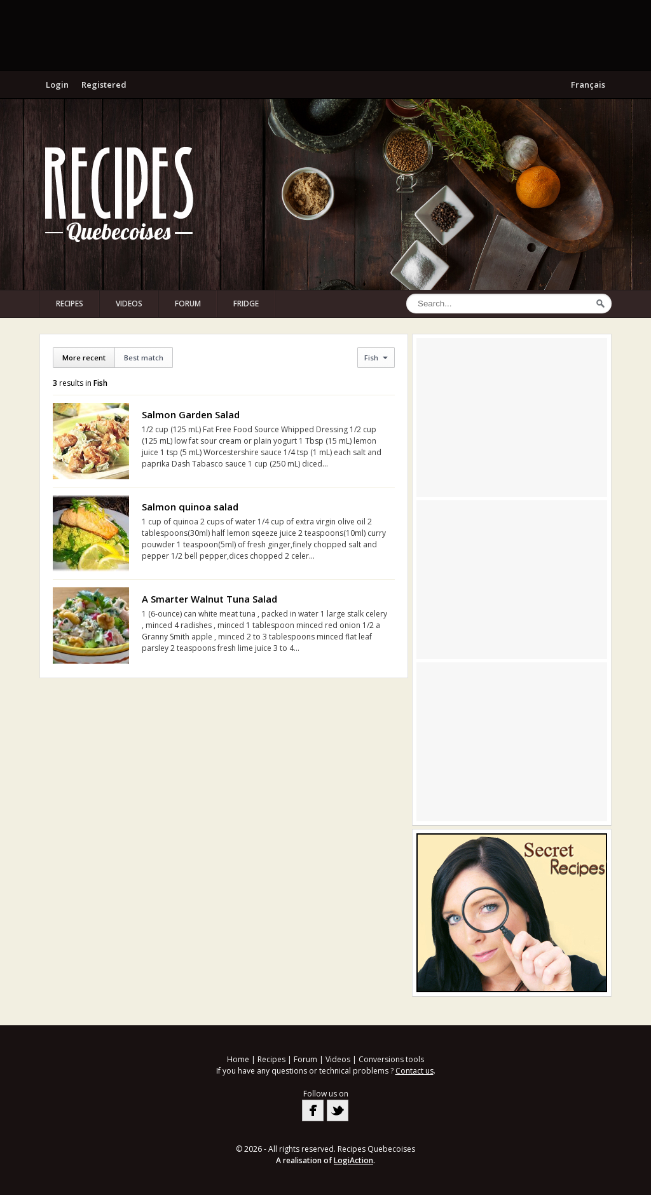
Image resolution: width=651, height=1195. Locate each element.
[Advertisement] (325, 35)
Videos (129, 303)
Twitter (337, 1110)
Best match (143, 357)
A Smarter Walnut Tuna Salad (209, 598)
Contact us (414, 1070)
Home (238, 1059)
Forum (188, 303)
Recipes (69, 303)
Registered (104, 84)
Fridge (246, 303)
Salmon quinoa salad (190, 506)
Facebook (313, 1110)
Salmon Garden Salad (191, 414)
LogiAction (353, 1160)
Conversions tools (391, 1059)
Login (57, 84)
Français (588, 84)
